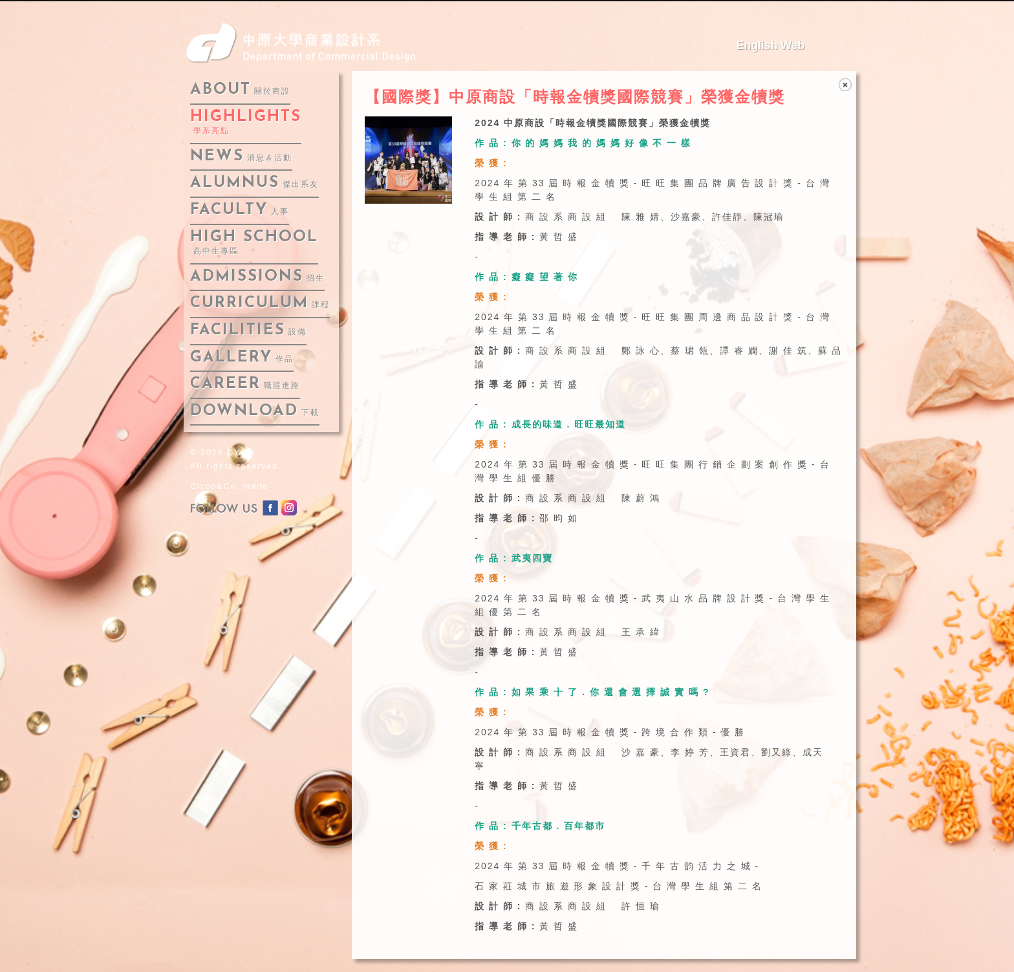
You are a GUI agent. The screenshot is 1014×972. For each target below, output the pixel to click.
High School (254, 243)
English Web (770, 45)
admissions (257, 277)
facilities (248, 330)
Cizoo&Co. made (229, 486)
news (241, 156)
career (245, 384)
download (254, 411)
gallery (242, 357)
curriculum (260, 303)
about (240, 90)
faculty (239, 210)
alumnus (254, 183)
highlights (245, 122)
